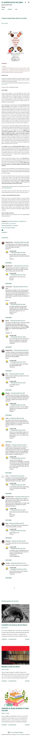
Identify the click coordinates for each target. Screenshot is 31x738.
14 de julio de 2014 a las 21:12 (20, 286)
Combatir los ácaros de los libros (14, 625)
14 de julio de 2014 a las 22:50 (16, 374)
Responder (9, 263)
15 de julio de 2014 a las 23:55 (16, 476)
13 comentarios (12, 681)
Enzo (7, 374)
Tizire (7, 476)
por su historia (6, 227)
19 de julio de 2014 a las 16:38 (18, 485)
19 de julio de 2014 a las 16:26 (18, 304)
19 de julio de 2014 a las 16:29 (18, 362)
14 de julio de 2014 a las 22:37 (21, 350)
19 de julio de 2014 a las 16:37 (18, 458)
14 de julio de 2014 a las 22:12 (17, 320)
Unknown (8, 445)
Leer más (27, 639)
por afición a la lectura (9, 223)
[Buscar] (25, 2)
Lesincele (8, 541)
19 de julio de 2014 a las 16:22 (18, 252)
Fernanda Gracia (10, 496)
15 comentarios (12, 639)
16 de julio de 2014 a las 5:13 (22, 496)
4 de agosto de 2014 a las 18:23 (18, 569)
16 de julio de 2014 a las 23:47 (16, 523)
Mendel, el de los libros (11, 667)
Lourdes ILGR (12, 251)
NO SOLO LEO (9, 266)
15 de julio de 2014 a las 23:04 (18, 445)
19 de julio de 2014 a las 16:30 (18, 405)
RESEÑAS (10, 9)
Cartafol (8, 563)
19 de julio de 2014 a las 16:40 (18, 530)
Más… (16, 9)
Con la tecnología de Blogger (15, 732)
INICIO (3, 9)
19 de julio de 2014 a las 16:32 (18, 430)
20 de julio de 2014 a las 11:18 (18, 563)
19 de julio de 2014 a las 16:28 (18, 337)
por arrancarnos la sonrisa (10, 225)
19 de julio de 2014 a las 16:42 (18, 548)
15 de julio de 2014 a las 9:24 (17, 418)
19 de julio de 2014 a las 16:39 (18, 510)
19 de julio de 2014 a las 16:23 (18, 275)
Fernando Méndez (13, 221)
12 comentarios (12, 724)
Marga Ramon (9, 350)
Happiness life (9, 242)
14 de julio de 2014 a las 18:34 (21, 242)
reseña (13, 227)
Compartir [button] (4, 232)
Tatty (7, 418)
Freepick (17, 734)
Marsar (7, 320)
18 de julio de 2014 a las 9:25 (18, 541)
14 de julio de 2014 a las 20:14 (21, 266)
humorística (22, 221)
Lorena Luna (9, 286)
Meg (7, 523)
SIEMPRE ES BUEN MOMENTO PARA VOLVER (15, 709)
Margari (7, 393)
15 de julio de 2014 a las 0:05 (18, 393)
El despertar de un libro (12, 2)
